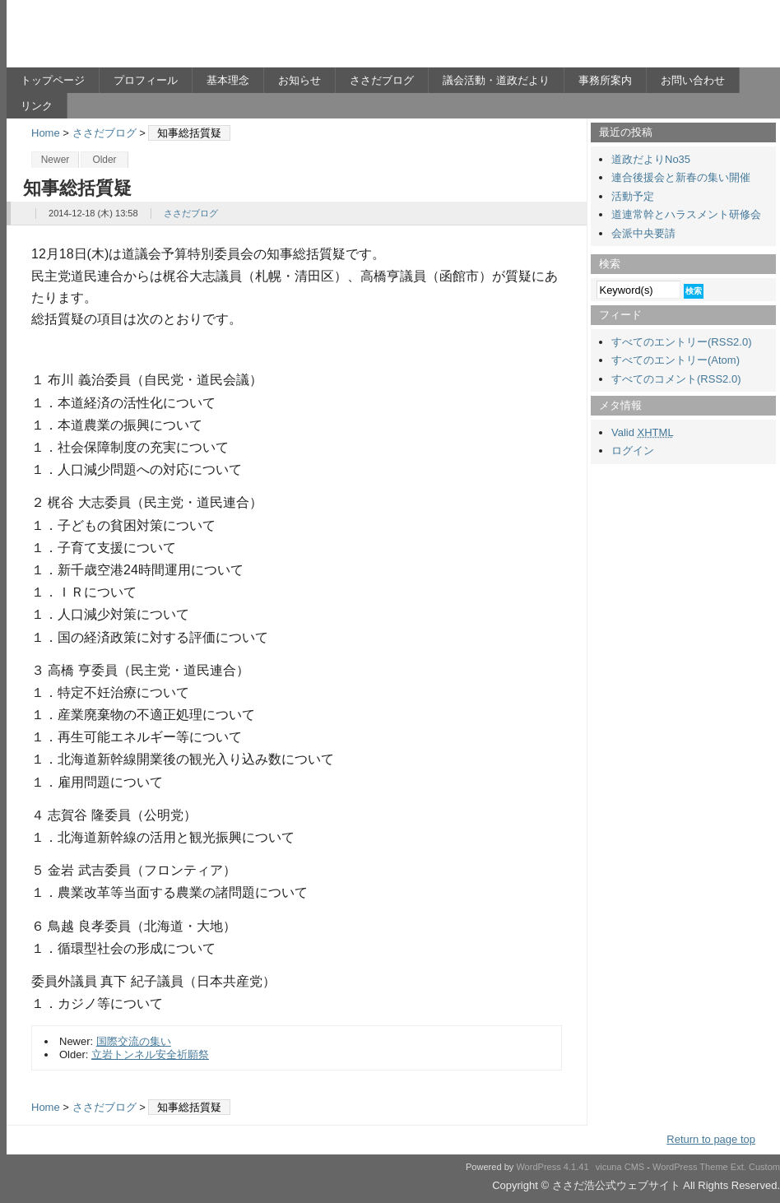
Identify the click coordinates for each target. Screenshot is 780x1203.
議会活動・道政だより (496, 80)
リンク (37, 106)
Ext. (738, 1167)
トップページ (53, 80)
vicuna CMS (620, 1167)
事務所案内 (605, 80)
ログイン (632, 450)
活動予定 (632, 196)
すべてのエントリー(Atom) (675, 360)
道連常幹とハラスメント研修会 (686, 214)
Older (104, 159)
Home (45, 133)
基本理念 (228, 80)
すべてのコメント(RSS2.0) (676, 379)
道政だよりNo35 (650, 159)
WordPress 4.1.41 (552, 1167)
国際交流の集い (133, 1041)
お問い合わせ (693, 80)
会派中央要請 (643, 233)
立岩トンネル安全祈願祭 (150, 1054)
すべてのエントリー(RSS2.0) (681, 342)
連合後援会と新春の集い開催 (680, 177)
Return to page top (710, 1139)
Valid (642, 432)
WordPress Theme (690, 1167)
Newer (55, 159)
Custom (764, 1167)
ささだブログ (382, 80)
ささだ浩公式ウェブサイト (167, 38)
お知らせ (299, 80)
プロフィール (146, 80)
